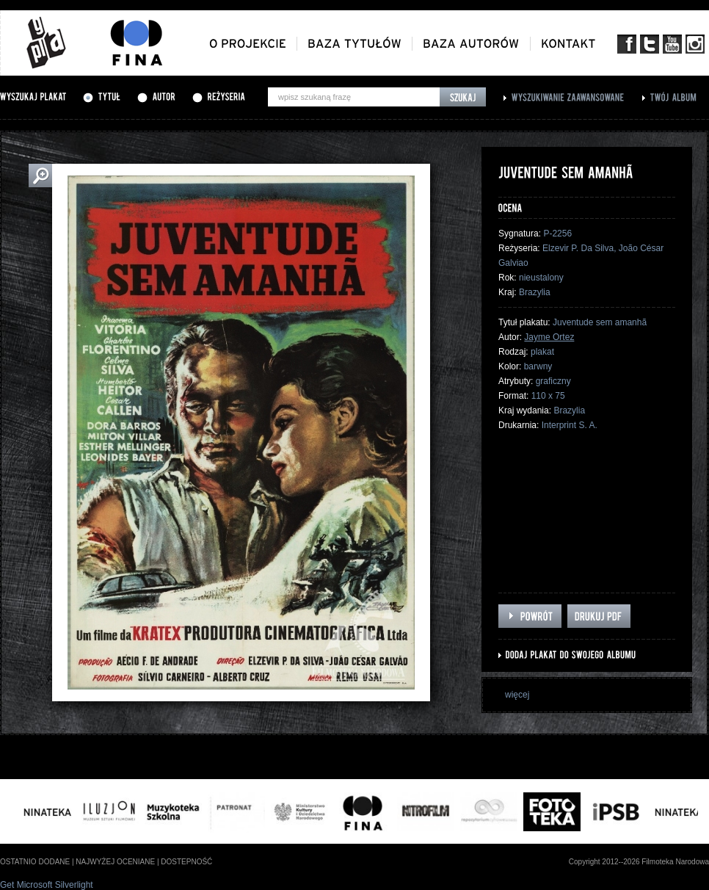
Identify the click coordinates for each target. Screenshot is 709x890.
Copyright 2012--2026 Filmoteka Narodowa (639, 862)
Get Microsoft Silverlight (46, 885)
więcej (517, 695)
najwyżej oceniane (115, 862)
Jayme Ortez (549, 337)
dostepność (186, 862)
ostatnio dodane (35, 862)
